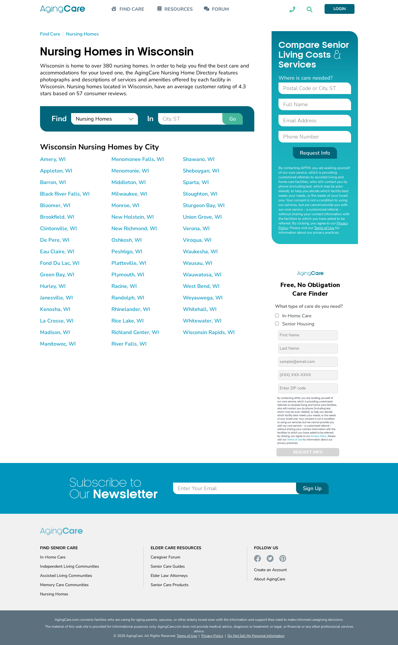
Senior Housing (294, 324)
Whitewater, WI (202, 320)
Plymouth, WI (127, 274)
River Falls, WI (129, 343)
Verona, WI (196, 228)
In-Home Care (293, 316)
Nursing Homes (54, 594)
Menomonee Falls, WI (137, 159)
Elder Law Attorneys (169, 575)
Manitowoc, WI (58, 343)
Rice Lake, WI (127, 320)
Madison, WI (55, 332)
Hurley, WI (53, 286)
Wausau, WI (197, 263)
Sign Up (312, 488)
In (150, 119)
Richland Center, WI (135, 332)
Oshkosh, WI (126, 240)
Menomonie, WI (130, 170)
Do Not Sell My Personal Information (256, 635)
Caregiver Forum (165, 557)
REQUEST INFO (308, 452)
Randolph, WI (127, 297)
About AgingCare (269, 579)
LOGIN (339, 9)
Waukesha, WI (200, 251)
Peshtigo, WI (126, 251)
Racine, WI (124, 286)
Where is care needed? (305, 77)
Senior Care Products (170, 585)
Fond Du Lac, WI (59, 263)
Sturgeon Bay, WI (204, 205)
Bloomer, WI (55, 205)
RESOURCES (178, 9)
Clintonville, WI (58, 228)
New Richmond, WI (134, 228)
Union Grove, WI (202, 216)
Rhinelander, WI (130, 309)
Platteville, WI (128, 263)
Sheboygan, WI (201, 170)
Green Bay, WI (57, 274)
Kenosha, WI (55, 309)
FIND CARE (132, 9)
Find (59, 119)
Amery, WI (53, 159)
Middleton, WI (128, 182)
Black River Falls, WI (65, 193)
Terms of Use (324, 228)
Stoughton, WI (200, 193)
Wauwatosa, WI (202, 274)
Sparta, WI (196, 182)
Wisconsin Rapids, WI (209, 332)
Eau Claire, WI (57, 251)
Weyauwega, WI (203, 297)
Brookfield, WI (57, 216)
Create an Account (270, 570)
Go (232, 118)
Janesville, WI (56, 297)
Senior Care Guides (168, 566)
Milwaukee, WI (129, 193)
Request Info (315, 152)
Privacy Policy (319, 436)
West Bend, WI (201, 286)
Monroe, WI (125, 205)
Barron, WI (53, 182)
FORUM (220, 9)
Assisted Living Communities (66, 575)
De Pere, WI (54, 240)
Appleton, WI (56, 170)
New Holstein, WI (132, 216)
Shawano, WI (199, 159)
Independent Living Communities (69, 566)
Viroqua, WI (197, 240)
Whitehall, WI (200, 309)
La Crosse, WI (56, 320)
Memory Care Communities (64, 585)
